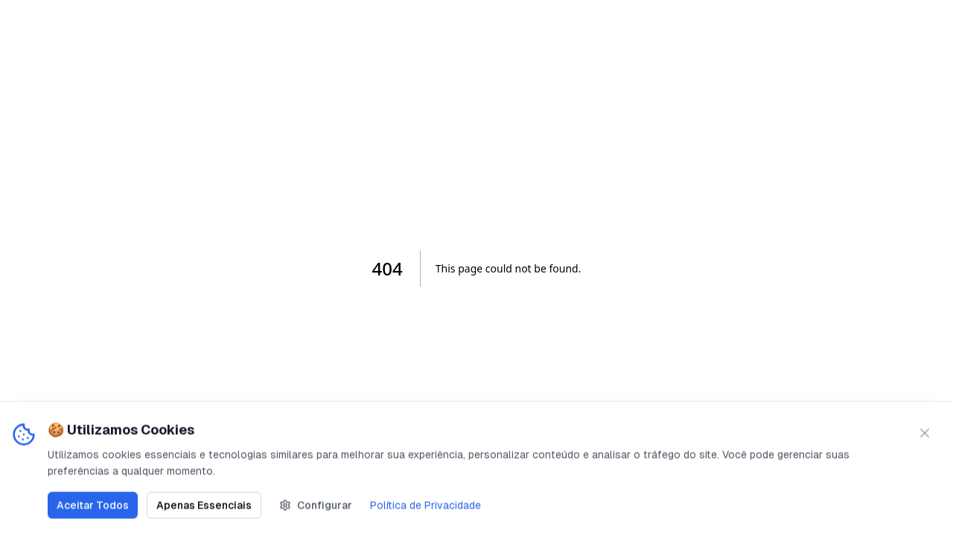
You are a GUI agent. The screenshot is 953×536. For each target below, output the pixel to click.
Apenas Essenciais (204, 506)
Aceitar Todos (93, 506)
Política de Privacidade (425, 506)
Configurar (315, 506)
